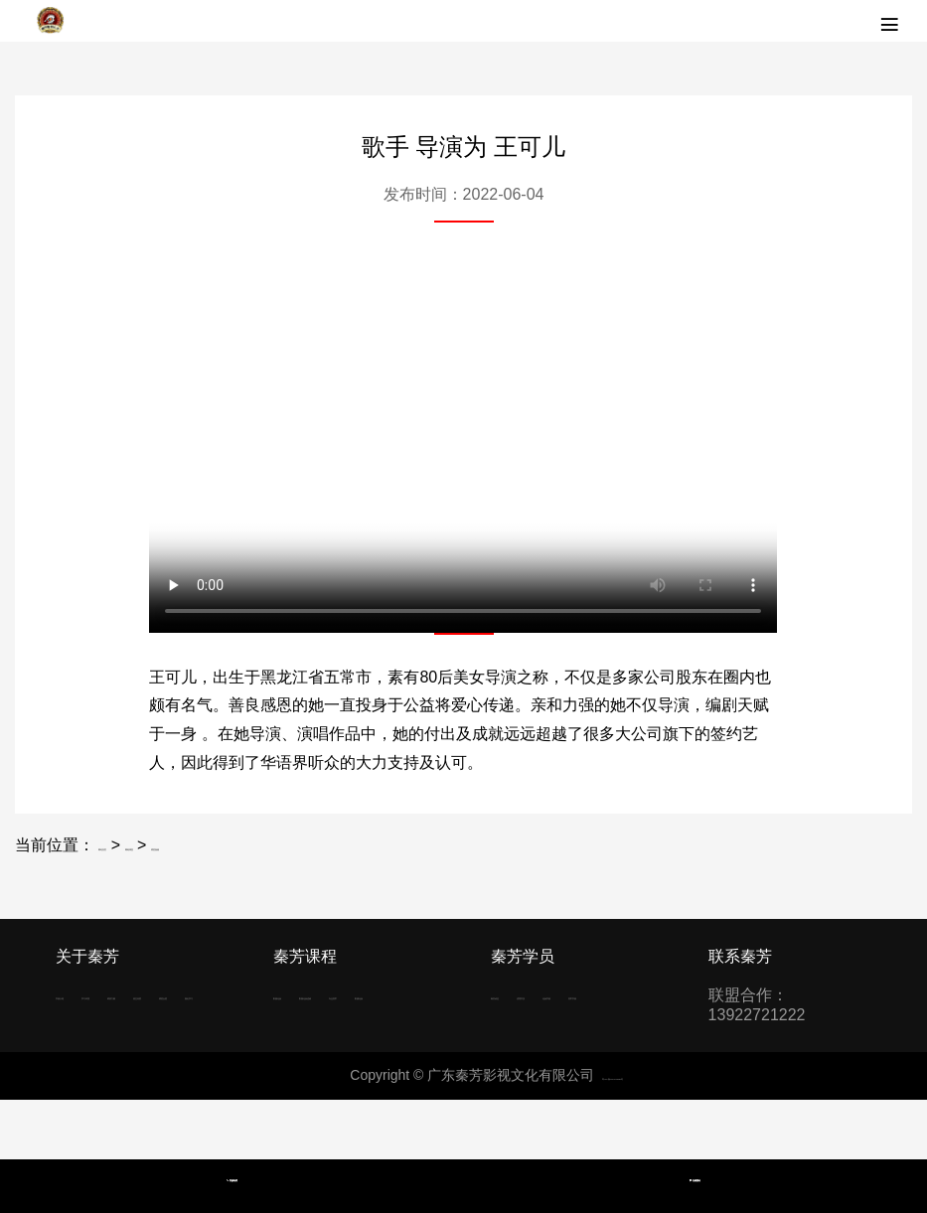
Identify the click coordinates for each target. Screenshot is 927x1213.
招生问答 (169, 1033)
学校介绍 (87, 994)
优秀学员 (604, 994)
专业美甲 (305, 1072)
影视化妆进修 (321, 1033)
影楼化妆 (386, 1072)
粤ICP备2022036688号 (612, 1134)
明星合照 (87, 1072)
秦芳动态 (522, 994)
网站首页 (130, 844)
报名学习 (169, 1072)
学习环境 (169, 994)
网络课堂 (212, 844)
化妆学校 (522, 1033)
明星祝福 (294, 844)
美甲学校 (604, 1033)
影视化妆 (305, 994)
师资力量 (87, 1033)
